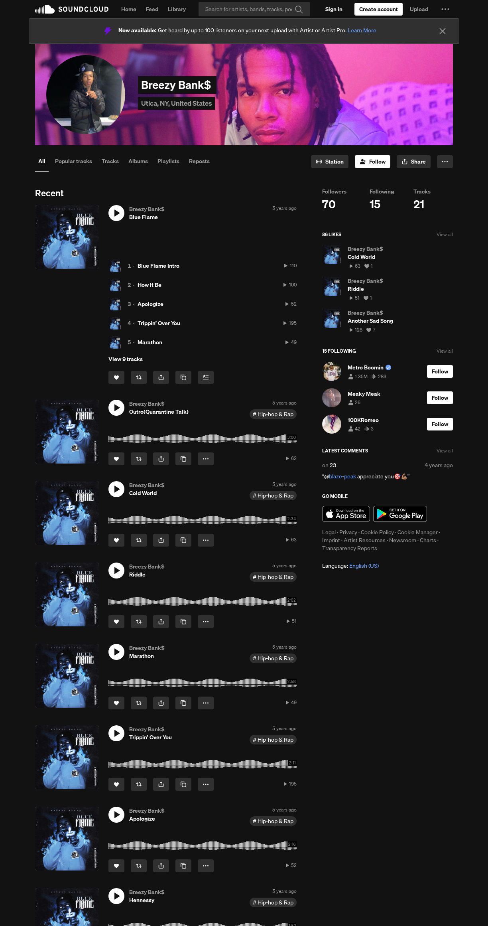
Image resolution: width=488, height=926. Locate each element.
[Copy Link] (183, 377)
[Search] (254, 9)
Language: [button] (350, 565)
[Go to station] (329, 161)
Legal (329, 532)
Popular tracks (73, 161)
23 (333, 465)
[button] (445, 9)
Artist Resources (365, 540)
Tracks (110, 161)
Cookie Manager (417, 532)
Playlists (168, 161)
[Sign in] (334, 9)
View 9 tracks (125, 359)
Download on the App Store (346, 514)
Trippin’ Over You (159, 323)
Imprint (331, 540)
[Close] (442, 31)
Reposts (199, 161)
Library (177, 9)
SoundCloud (71, 9)
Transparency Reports (349, 548)
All (41, 161)
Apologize (150, 304)
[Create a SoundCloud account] (378, 9)
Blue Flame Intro (158, 265)
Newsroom (402, 540)
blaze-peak (342, 476)
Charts (428, 540)
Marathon (150, 342)
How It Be (149, 284)
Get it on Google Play (400, 514)
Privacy (348, 532)
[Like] (116, 377)
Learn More (362, 30)
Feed (152, 9)
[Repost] (139, 377)
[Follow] (372, 161)
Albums (138, 161)
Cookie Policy (377, 532)
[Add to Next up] (206, 377)
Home (128, 9)
